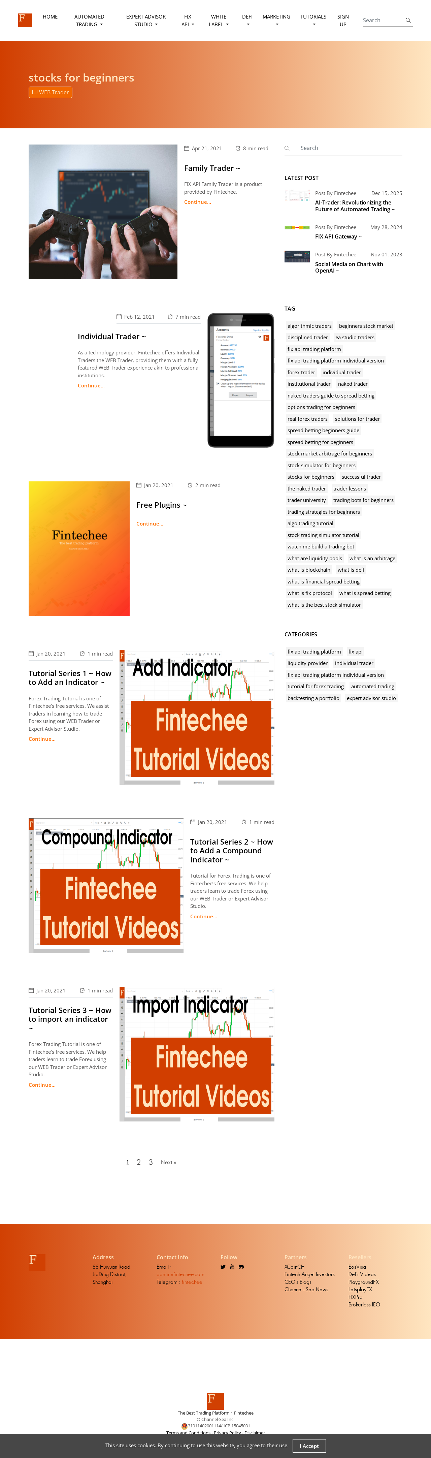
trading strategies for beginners (324, 511)
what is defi (351, 569)
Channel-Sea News (306, 1293)
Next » (170, 1164)
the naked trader (307, 488)
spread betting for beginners (320, 442)
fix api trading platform (314, 349)
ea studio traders (354, 337)
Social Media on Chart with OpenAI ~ (349, 267)
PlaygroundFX (364, 1285)
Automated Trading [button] (90, 20)
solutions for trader (357, 418)
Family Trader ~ (212, 168)
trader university (307, 500)
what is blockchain (309, 569)
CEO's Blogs (298, 1285)
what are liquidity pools (315, 558)
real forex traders (308, 418)
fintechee (191, 1285)
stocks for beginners (311, 476)
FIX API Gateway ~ (338, 236)
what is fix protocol (310, 593)
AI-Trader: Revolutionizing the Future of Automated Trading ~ (355, 206)
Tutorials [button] (313, 16)
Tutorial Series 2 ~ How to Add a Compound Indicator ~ (231, 850)
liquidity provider (308, 663)
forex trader (301, 372)
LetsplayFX (360, 1293)
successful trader (361, 476)
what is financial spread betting (324, 581)
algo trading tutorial (310, 523)
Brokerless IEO (364, 1308)
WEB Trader (50, 92)
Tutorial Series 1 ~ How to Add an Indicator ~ (70, 677)
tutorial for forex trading (316, 686)
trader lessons (349, 488)
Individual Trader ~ (112, 336)
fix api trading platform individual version (336, 360)
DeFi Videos (362, 1278)
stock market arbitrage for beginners (330, 453)
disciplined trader (308, 337)
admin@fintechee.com (180, 1278)
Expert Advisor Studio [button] (146, 20)
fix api (356, 651)
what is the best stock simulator (324, 604)
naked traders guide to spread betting (331, 395)
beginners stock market (366, 325)
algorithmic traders (310, 325)
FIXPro (356, 1300)
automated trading (372, 686)
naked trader (353, 383)
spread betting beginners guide (323, 430)
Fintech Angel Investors (310, 1278)
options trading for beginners (321, 407)
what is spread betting (365, 593)
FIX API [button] (186, 20)
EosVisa (357, 1270)
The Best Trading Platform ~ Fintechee (216, 1416)
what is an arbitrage (372, 558)
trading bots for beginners (363, 500)
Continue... (197, 201)
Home (50, 16)
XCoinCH (294, 1270)
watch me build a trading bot (321, 546)
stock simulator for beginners (322, 465)
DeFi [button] (247, 16)
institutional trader (309, 383)
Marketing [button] (276, 16)
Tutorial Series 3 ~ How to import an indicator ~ (70, 1019)
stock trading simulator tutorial (323, 535)
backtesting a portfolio (313, 698)
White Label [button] (217, 20)
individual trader (342, 372)
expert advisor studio (371, 698)
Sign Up (343, 20)
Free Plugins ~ (161, 505)
